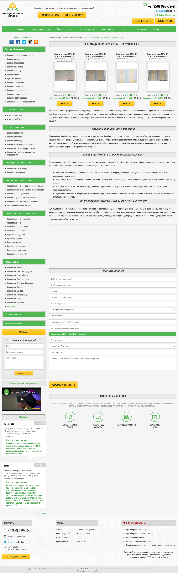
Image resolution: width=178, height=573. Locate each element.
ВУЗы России (63, 37)
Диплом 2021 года (14, 70)
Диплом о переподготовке (18, 193)
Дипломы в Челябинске (17, 302)
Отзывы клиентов (108, 29)
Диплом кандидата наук (17, 168)
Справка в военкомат (16, 246)
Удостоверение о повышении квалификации (25, 190)
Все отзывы (41, 513)
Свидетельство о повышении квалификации (25, 186)
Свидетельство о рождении (18, 219)
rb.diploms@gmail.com (166, 15)
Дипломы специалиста (16, 59)
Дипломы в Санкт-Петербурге (19, 271)
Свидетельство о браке (16, 223)
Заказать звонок (165, 21)
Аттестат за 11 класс (15, 119)
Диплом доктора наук (16, 172)
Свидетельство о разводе (17, 226)
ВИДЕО (72, 95)
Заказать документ (143, 21)
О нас (124, 29)
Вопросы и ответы (86, 29)
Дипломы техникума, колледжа (20, 144)
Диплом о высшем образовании (20, 55)
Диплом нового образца (17, 98)
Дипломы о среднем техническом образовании (21, 153)
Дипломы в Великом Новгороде (20, 283)
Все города (11, 306)
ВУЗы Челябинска (77, 37)
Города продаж (140, 29)
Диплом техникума (15, 133)
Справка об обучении (16, 234)
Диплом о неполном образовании (21, 102)
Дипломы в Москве (15, 267)
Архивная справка (14, 238)
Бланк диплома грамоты (17, 250)
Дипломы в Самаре (15, 291)
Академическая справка (17, 94)
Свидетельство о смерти (17, 230)
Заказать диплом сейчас (16, 556)
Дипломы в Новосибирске (17, 275)
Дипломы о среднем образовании (21, 148)
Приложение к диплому (17, 254)
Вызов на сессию (14, 242)
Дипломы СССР (13, 74)
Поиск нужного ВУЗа (49, 15)
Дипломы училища (15, 140)
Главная (20, 29)
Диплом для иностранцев (17, 90)
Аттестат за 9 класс (15, 115)
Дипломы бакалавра (15, 63)
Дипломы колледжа (15, 137)
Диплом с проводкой (15, 82)
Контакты (157, 29)
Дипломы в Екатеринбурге (18, 279)
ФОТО (65, 95)
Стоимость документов (40, 29)
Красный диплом (14, 78)
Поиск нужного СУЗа (74, 15)
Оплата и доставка (64, 29)
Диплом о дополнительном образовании (23, 197)
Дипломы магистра (15, 67)
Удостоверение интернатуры (19, 205)
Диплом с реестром (15, 86)
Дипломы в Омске (14, 298)
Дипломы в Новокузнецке (18, 295)
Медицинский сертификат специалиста (23, 201)
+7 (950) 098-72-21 (158, 6)
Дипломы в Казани (15, 287)
